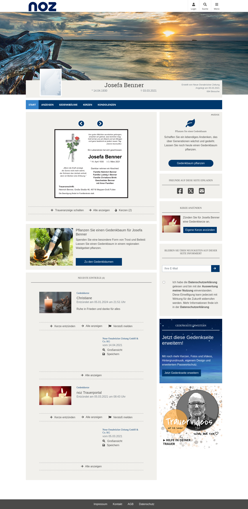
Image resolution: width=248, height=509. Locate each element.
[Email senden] (186, 268)
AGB (130, 504)
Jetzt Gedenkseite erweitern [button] (181, 372)
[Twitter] (191, 190)
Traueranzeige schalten (67, 210)
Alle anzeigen (99, 210)
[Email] (202, 190)
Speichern (110, 354)
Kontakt (117, 504)
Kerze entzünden (62, 326)
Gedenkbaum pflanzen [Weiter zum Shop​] (191, 163)
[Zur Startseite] (42, 6)
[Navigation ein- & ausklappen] (216, 6)
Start (32, 104)
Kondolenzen (107, 104)
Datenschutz (146, 504)
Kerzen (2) (123, 210)
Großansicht (112, 349)
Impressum (100, 504)
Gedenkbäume (68, 104)
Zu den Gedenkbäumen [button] (98, 261)
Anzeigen (47, 104)
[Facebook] (180, 190)
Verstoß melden (120, 326)
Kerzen (87, 104)
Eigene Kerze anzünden (200, 229)
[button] (82, 125)
